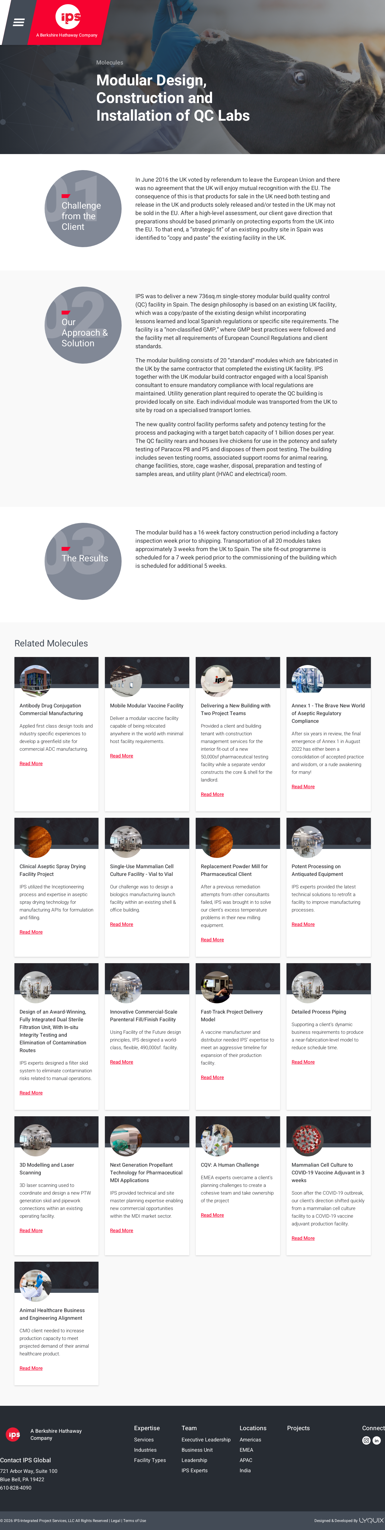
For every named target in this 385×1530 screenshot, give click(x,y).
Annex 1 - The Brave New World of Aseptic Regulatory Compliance (328, 713)
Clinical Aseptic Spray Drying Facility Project (53, 870)
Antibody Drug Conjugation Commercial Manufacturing (51, 709)
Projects (298, 1428)
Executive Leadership (206, 1440)
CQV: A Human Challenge (230, 1165)
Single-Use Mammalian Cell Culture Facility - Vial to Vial (142, 870)
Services (144, 1440)
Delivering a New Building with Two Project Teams (235, 709)
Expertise (147, 1428)
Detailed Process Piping (319, 1012)
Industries (145, 1450)
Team (189, 1428)
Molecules (109, 62)
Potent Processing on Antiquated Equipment (317, 870)
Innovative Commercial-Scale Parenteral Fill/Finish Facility (143, 1016)
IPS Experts (195, 1470)
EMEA (246, 1450)
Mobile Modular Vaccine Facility (147, 706)
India (245, 1470)
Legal (115, 1521)
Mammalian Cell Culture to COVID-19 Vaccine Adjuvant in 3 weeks (328, 1172)
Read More (31, 763)
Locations (253, 1428)
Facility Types (150, 1460)
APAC (246, 1460)
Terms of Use (134, 1521)
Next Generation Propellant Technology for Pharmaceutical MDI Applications (146, 1172)
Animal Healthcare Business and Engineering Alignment (52, 1314)
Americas (250, 1440)
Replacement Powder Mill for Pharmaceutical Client (234, 870)
